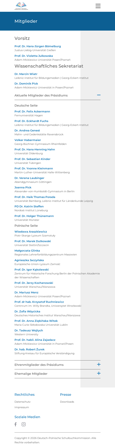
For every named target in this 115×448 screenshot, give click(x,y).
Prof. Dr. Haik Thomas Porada (35, 197)
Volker (28, 140)
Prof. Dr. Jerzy (34, 282)
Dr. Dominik (26, 83)
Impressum (22, 407)
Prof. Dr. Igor (32, 269)
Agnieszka (29, 260)
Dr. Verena (29, 178)
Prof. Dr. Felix (32, 111)
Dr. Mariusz (26, 292)
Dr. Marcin (26, 74)
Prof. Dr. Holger (34, 216)
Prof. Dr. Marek (33, 241)
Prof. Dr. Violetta (34, 55)
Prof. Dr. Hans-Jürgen (38, 46)
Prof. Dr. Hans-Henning (35, 149)
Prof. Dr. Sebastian (32, 159)
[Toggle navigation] (98, 6)
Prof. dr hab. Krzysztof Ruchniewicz (39, 301)
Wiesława (31, 231)
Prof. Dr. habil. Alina (35, 339)
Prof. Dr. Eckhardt (31, 121)
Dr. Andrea (27, 130)
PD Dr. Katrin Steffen (29, 206)
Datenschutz (23, 401)
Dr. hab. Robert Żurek (30, 349)
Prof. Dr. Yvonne (34, 168)
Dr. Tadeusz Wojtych (29, 330)
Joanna (23, 187)
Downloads (67, 401)
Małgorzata (27, 250)
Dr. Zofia (27, 311)
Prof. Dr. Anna (36, 320)
